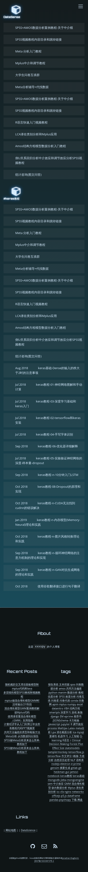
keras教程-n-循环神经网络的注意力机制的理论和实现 (47, 555)
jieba (63, 780)
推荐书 (77, 716)
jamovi (74, 772)
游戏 (74, 712)
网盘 (80, 799)
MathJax (63, 728)
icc (58, 791)
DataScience (28, 830)
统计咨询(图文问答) (28, 174)
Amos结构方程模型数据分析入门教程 (40, 146)
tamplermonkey (58, 752)
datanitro (57, 708)
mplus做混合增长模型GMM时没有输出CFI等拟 (22, 702)
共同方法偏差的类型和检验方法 (22, 732)
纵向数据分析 (59, 787)
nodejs (55, 763)
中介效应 (58, 783)
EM (62, 716)
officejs (56, 795)
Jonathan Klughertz (70, 858)
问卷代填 (65, 700)
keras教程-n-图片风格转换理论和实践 (47, 538)
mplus (63, 704)
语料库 (80, 760)
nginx (68, 791)
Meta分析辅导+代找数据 (32, 87)
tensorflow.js (76, 752)
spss (72, 684)
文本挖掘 (64, 684)
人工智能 (74, 736)
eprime (68, 716)
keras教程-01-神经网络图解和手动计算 (48, 386)
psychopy (65, 799)
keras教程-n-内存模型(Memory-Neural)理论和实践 (47, 522)
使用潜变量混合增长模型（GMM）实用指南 (22, 718)
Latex (71, 728)
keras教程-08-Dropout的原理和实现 (47, 488)
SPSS (62, 696)
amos (62, 688)
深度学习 (66, 712)
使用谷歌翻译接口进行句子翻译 (47, 586)
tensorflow (54, 756)
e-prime (76, 763)
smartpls (54, 712)
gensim (54, 767)
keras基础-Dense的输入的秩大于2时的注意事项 (47, 370)
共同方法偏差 (74, 688)
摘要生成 (65, 767)
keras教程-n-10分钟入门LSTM (46, 475)
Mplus (71, 787)
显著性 (53, 736)
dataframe (73, 795)
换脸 (80, 712)
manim (62, 692)
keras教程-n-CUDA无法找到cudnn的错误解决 (45, 505)
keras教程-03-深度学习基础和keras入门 (45, 403)
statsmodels (72, 748)
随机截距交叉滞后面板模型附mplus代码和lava (22, 686)
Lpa (53, 732)
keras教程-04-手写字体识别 (44, 434)
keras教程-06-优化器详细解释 (46, 446)
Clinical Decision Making (64, 742)
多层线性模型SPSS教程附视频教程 (22, 694)
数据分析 (72, 692)
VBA (66, 708)
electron (65, 763)
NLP (72, 760)
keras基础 (78, 776)
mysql (80, 732)
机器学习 (63, 736)
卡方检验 (74, 720)
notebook (54, 776)
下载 (74, 799)
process (52, 728)
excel (80, 704)
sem (50, 783)
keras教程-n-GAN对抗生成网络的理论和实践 (47, 572)
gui (67, 772)
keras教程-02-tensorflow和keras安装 (47, 420)
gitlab (74, 767)
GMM (67, 783)
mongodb (54, 780)
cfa (62, 791)
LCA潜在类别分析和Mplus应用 (36, 134)
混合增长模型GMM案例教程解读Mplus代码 (21, 710)
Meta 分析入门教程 (28, 51)
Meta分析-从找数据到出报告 (22, 736)
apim (55, 704)
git (79, 767)
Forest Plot (76, 744)
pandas (54, 799)
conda (74, 700)
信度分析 (53, 696)
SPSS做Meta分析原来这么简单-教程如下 (22, 742)
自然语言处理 (62, 760)
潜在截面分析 (64, 732)
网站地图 (11, 830)
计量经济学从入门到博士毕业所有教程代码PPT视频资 (22, 726)
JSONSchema (60, 720)
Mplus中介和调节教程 (30, 63)
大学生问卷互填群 (27, 75)
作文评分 (66, 756)
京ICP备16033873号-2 (44, 861)
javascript (54, 724)
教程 (81, 692)
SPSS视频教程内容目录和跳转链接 (38, 39)
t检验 (76, 756)
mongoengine (75, 780)
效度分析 (70, 696)
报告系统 (53, 684)
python (53, 692)
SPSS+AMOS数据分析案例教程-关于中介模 (44, 28)
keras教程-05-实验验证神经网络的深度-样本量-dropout (48, 460)
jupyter (65, 724)
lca (74, 732)
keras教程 (66, 776)
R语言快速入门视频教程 (31, 122)
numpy (71, 704)
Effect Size (58, 748)
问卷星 (55, 700)
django (55, 716)
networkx (78, 791)
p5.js (64, 795)
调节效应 (78, 724)
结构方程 (75, 708)
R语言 (65, 740)
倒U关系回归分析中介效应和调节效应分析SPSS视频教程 (48, 160)
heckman (59, 772)
